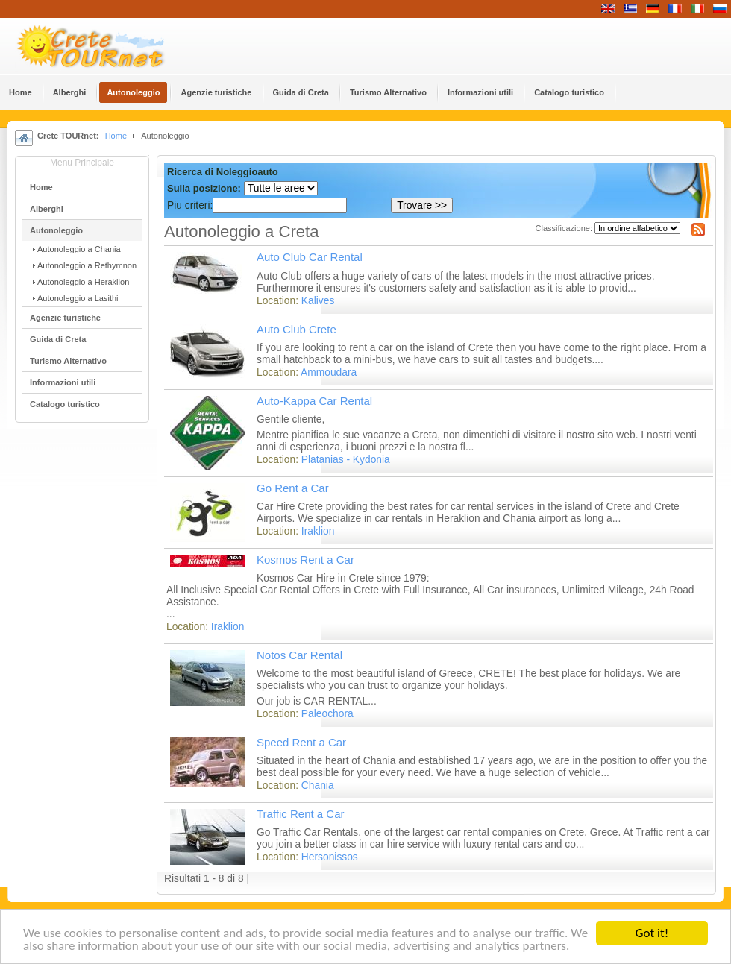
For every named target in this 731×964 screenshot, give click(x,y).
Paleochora (327, 713)
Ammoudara (329, 372)
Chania (317, 785)
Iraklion (317, 531)
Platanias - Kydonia (345, 459)
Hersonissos (329, 857)
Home (116, 135)
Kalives (317, 300)
